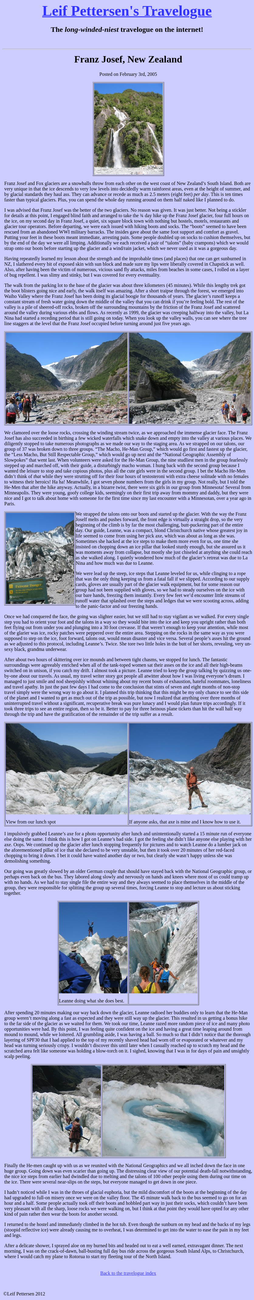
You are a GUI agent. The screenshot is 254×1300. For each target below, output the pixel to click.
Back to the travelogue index (128, 1273)
